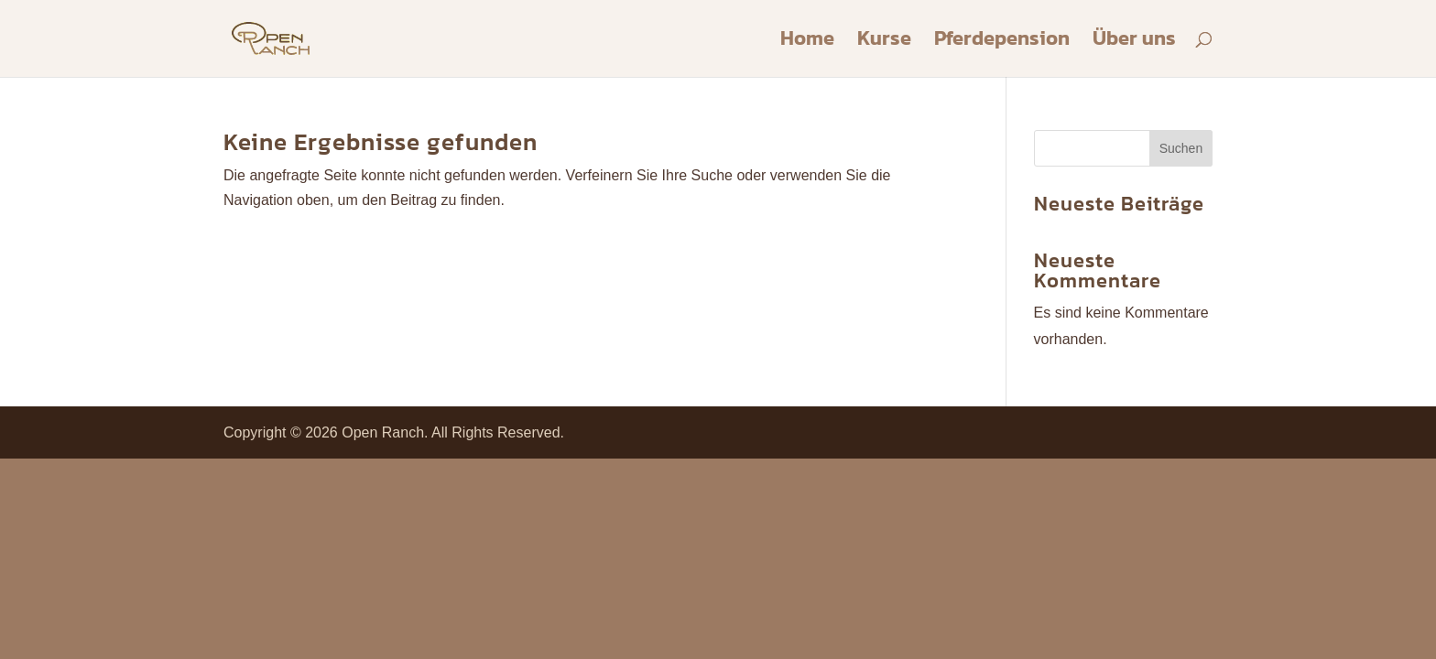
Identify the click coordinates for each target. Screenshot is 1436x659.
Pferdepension (1002, 42)
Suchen (1180, 148)
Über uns (1134, 42)
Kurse (884, 42)
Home (807, 42)
